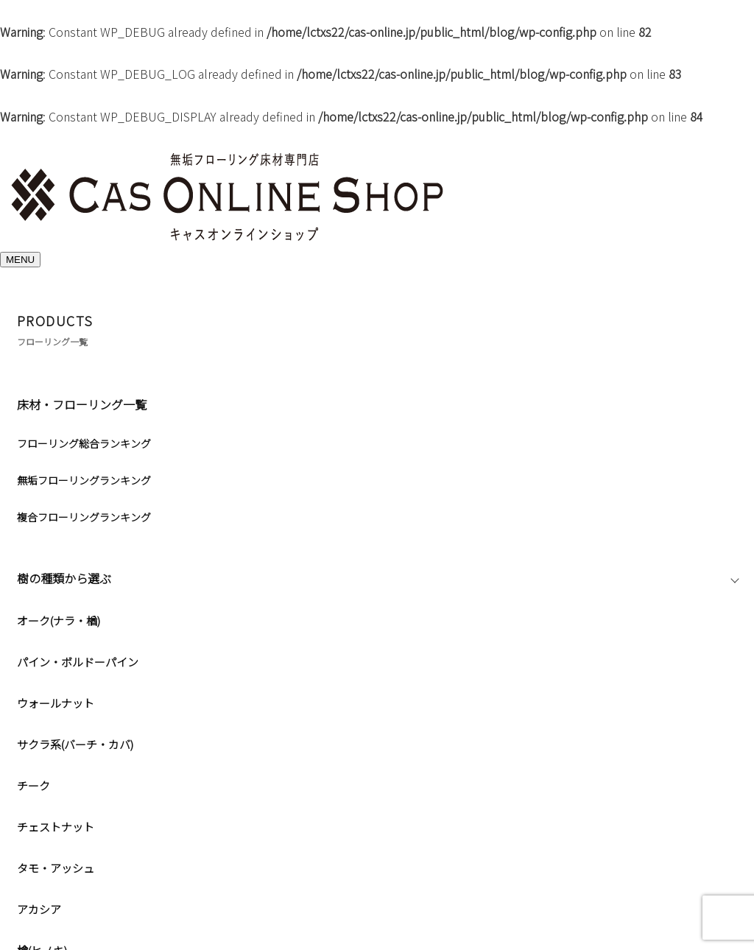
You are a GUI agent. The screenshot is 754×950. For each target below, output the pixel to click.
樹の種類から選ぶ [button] (84, 578)
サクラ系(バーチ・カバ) (75, 744)
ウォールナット (55, 703)
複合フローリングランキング (84, 517)
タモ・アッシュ (55, 868)
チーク (33, 785)
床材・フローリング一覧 (82, 404)
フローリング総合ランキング (84, 443)
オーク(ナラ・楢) (58, 620)
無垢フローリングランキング (84, 480)
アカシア (39, 909)
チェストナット (55, 826)
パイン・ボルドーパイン (77, 661)
